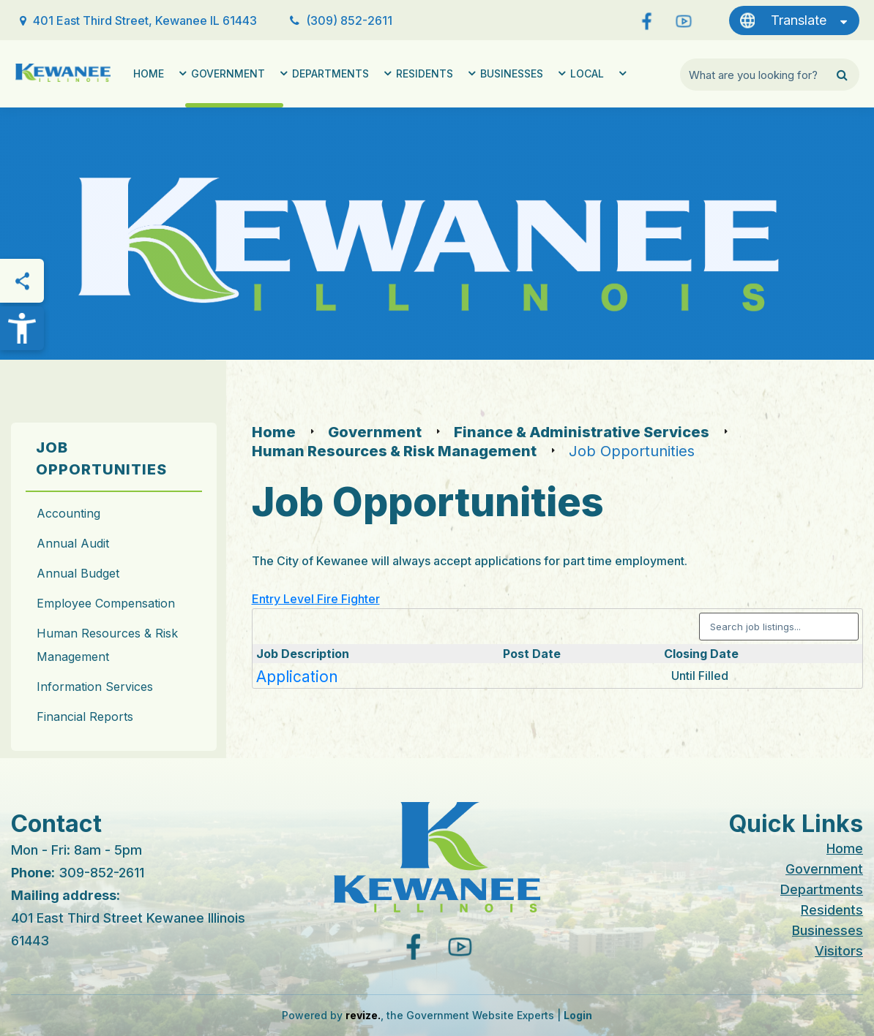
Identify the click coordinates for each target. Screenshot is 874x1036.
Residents (424, 73)
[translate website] (794, 20)
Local (587, 73)
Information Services (95, 686)
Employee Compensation (106, 603)
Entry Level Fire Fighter (316, 598)
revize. (363, 1015)
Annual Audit (73, 543)
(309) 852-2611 (349, 20)
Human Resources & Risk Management (107, 645)
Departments (330, 73)
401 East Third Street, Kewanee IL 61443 (145, 20)
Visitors (839, 951)
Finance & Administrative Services (581, 432)
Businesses (511, 73)
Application (297, 677)
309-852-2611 (101, 872)
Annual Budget (78, 573)
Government (228, 73)
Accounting (68, 513)
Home (148, 73)
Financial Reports (85, 716)
